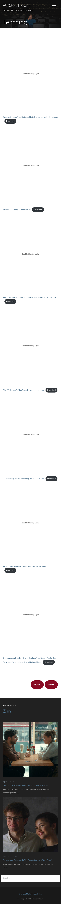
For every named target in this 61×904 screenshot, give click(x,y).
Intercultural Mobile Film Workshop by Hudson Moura (24, 566)
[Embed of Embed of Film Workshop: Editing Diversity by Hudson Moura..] (30, 346)
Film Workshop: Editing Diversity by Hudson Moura (23, 390)
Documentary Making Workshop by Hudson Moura (23, 478)
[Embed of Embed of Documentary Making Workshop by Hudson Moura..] (30, 434)
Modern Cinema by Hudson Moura (17, 210)
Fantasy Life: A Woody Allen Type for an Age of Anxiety (25, 785)
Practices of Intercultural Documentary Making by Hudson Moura (29, 297)
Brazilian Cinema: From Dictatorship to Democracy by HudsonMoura (30, 117)
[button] (54, 6)
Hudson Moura (17, 6)
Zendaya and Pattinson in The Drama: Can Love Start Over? (27, 860)
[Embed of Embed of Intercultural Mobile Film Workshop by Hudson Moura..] (30, 523)
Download (10, 121)
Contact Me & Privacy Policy (30, 894)
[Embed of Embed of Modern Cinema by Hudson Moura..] (30, 165)
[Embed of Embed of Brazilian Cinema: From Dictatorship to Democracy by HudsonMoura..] (30, 74)
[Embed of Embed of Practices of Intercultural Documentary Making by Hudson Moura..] (30, 254)
